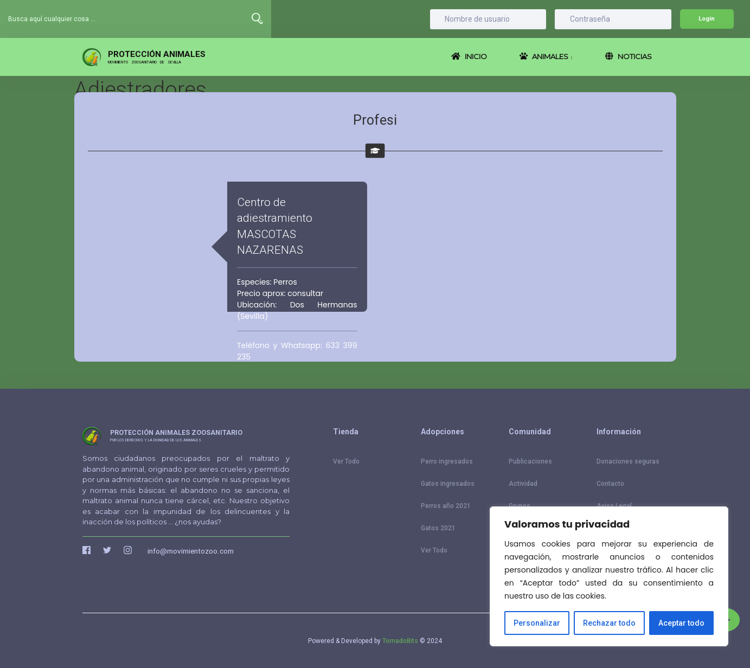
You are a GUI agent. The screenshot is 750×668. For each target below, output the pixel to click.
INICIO (469, 56)
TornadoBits (400, 641)
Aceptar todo (681, 623)
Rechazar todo (609, 623)
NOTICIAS (628, 56)
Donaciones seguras (628, 461)
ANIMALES (546, 56)
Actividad (523, 483)
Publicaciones (530, 461)
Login (706, 18)
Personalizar (537, 623)
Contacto (610, 483)
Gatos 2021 (438, 528)
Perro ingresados (447, 461)
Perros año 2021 (446, 506)
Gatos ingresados (448, 483)
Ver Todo (346, 461)
